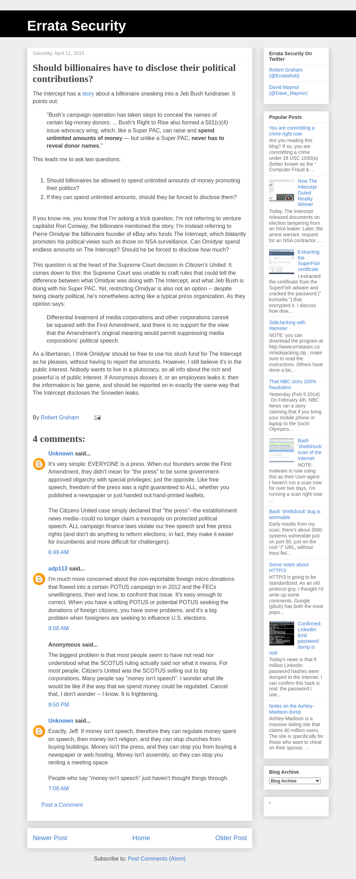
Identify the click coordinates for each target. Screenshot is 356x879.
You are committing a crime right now (292, 131)
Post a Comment (62, 805)
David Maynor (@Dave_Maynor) (288, 90)
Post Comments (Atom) (157, 859)
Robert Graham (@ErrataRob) (285, 73)
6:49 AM (58, 552)
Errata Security (76, 25)
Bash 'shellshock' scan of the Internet (310, 449)
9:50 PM (58, 705)
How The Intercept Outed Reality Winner (307, 192)
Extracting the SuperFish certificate (309, 260)
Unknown (60, 454)
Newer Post (50, 837)
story (88, 94)
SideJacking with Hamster (287, 325)
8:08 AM (58, 628)
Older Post (231, 837)
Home (141, 837)
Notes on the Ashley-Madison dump (291, 709)
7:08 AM (58, 788)
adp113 (57, 569)
